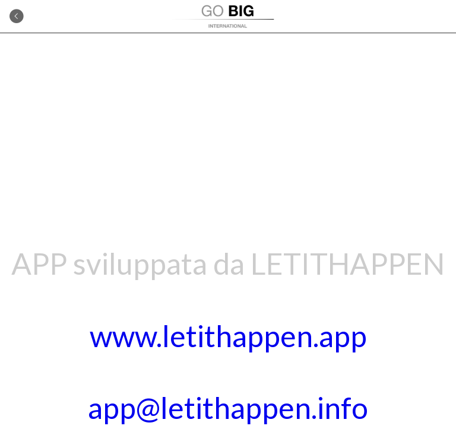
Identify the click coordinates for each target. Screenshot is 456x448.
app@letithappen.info (228, 407)
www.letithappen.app (228, 336)
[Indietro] (16, 16)
